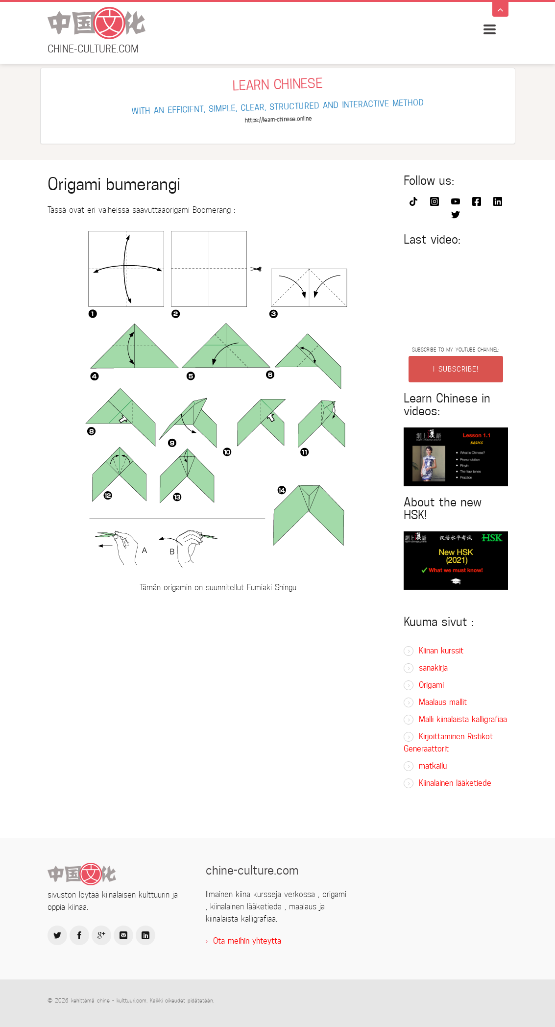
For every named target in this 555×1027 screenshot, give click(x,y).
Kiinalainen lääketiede (455, 783)
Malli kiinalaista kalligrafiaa (463, 719)
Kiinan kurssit (441, 650)
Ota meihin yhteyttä (247, 941)
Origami (431, 685)
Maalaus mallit (443, 702)
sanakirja (433, 668)
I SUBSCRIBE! (456, 369)
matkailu (433, 766)
